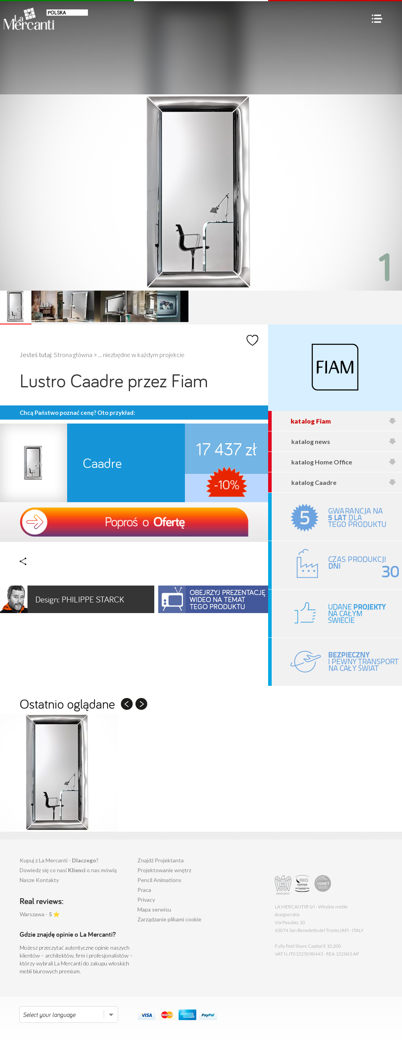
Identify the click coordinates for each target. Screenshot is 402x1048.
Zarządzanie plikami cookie (169, 919)
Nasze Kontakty (39, 880)
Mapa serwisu (154, 909)
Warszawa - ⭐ (40, 914)
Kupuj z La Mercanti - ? (59, 860)
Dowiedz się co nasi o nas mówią (68, 870)
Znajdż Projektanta (160, 860)
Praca (144, 889)
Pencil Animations (159, 880)
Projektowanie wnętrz (164, 870)
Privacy (146, 899)
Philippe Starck (62, 599)
